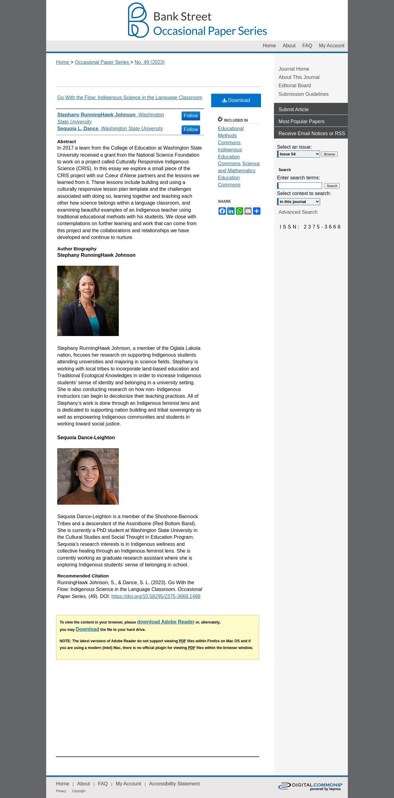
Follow (191, 115)
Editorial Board (295, 85)
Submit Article (294, 109)
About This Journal (299, 77)
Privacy (61, 791)
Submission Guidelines (304, 94)
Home (63, 62)
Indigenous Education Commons (230, 156)
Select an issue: (294, 147)
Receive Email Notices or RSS (312, 133)
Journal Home (294, 69)
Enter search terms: (298, 177)
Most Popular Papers (301, 121)
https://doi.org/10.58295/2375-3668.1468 (155, 596)
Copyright (78, 791)
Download (236, 100)
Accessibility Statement (174, 783)
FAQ (103, 783)
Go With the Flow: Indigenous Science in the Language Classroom (129, 97)
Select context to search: (304, 193)
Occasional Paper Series (197, 20)
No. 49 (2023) (150, 62)
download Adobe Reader (166, 621)
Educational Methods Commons (231, 135)
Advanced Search (298, 212)
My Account (128, 783)
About (83, 783)
